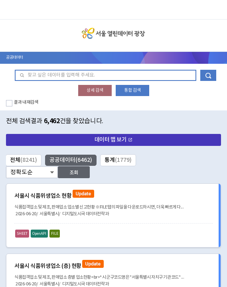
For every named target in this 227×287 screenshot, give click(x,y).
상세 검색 (95, 90)
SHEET (22, 234)
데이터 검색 (208, 75)
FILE (54, 234)
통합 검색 (132, 90)
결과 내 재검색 (26, 102)
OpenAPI (39, 234)
